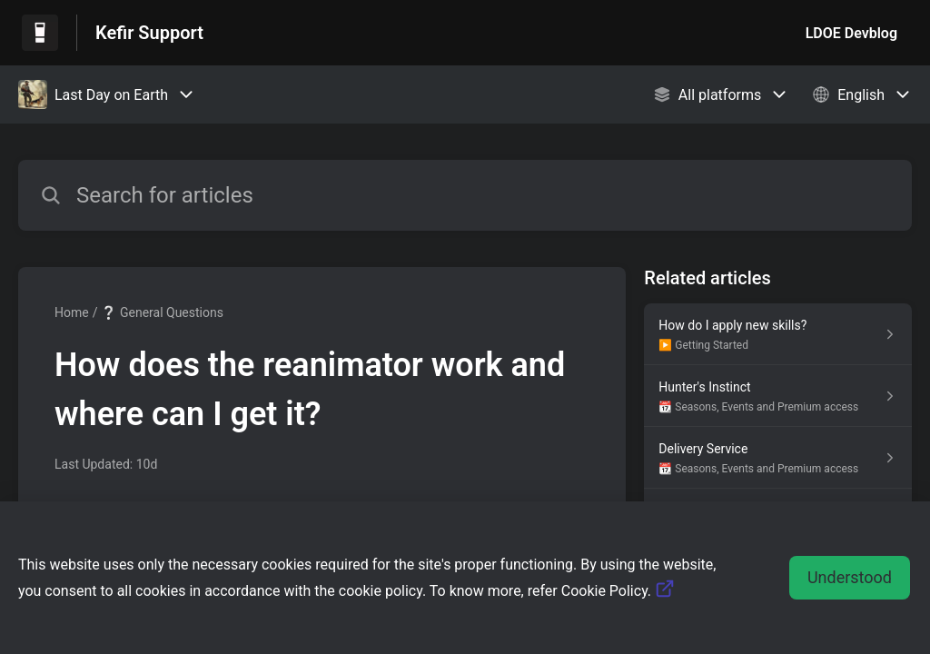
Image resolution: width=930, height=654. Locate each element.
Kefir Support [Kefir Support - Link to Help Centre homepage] (149, 33)
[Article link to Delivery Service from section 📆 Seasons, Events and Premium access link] (778, 458)
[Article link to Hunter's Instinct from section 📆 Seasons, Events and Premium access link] (778, 396)
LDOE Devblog (851, 33)
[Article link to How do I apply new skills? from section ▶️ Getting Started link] (778, 334)
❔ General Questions (162, 312)
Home (71, 312)
